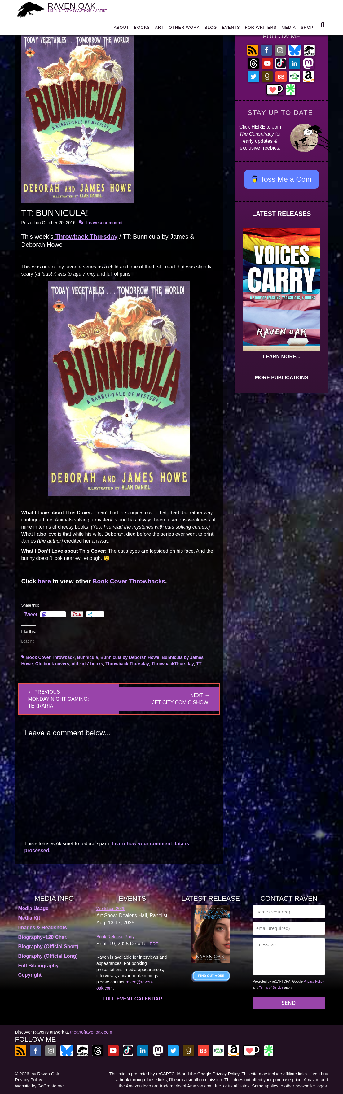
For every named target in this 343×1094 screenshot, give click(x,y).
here (44, 581)
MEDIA (288, 28)
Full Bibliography (38, 965)
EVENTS (231, 28)
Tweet (30, 614)
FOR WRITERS (260, 28)
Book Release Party (115, 936)
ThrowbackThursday (173, 663)
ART (159, 28)
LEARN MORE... (281, 356)
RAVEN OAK (81, 8)
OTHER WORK (184, 28)
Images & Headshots (42, 927)
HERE (258, 126)
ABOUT (121, 28)
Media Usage (33, 908)
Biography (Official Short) (48, 946)
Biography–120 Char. (43, 937)
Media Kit (29, 918)
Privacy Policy (314, 981)
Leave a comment (104, 222)
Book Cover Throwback (50, 657)
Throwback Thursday (86, 236)
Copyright (30, 975)
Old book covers (52, 663)
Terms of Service (271, 987)
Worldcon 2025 (110, 908)
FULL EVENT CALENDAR (132, 998)
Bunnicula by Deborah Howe (129, 657)
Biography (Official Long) (48, 956)
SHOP (307, 28)
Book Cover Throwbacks (129, 581)
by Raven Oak (45, 1073)
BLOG (210, 28)
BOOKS (142, 28)
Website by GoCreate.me (39, 1085)
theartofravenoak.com (91, 1032)
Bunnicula (87, 657)
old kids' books (87, 663)
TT (199, 663)
